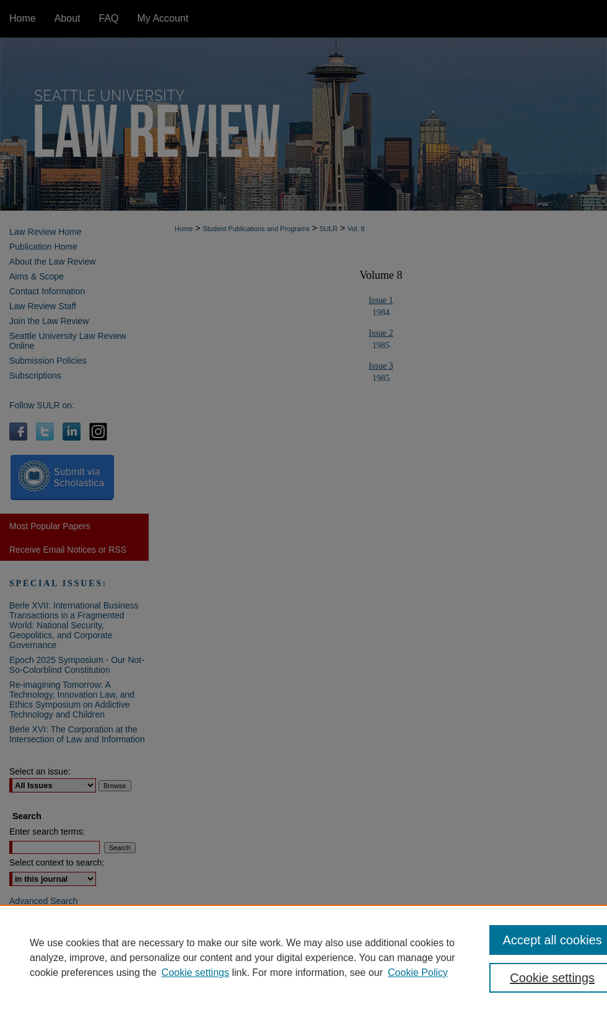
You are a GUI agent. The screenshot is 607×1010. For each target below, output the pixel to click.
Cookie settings (195, 972)
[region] (303, 957)
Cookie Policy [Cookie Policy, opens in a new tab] (418, 972)
